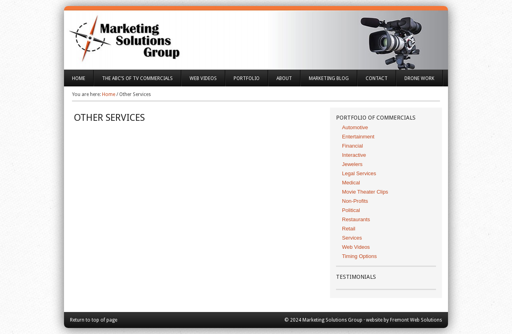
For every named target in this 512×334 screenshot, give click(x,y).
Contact (377, 78)
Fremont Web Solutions (416, 320)
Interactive (354, 155)
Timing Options (359, 256)
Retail (348, 229)
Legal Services (359, 173)
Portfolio (243, 81)
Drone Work (419, 78)
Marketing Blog (329, 78)
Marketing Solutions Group (256, 32)
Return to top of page (93, 320)
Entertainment (358, 137)
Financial (352, 146)
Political (351, 210)
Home (78, 78)
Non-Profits (355, 201)
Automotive (355, 127)
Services (352, 238)
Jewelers (352, 164)
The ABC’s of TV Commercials (133, 81)
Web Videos (203, 78)
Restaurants (356, 219)
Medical (351, 183)
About (280, 81)
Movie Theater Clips (365, 192)
